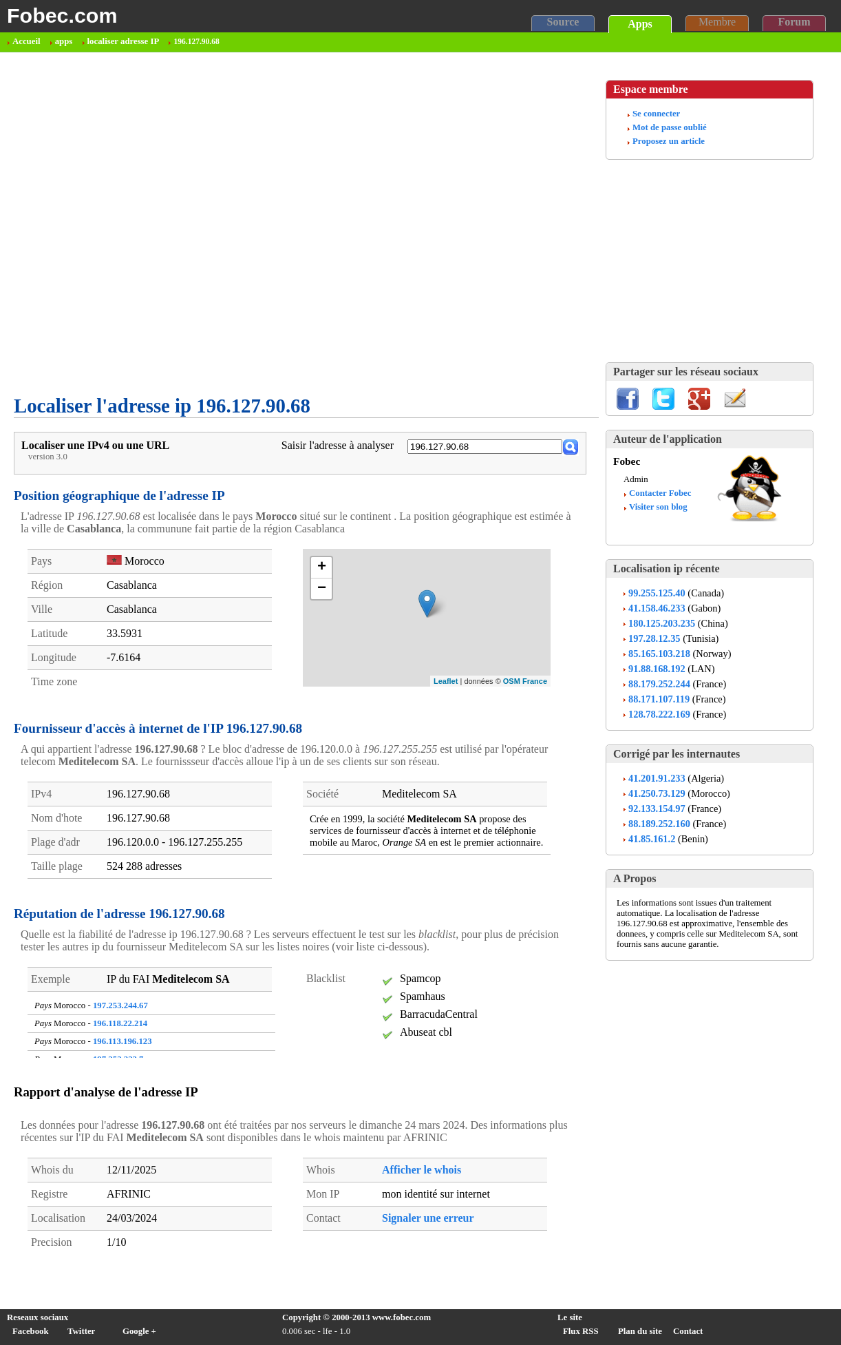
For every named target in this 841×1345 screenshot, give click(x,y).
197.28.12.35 (654, 638)
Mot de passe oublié (669, 127)
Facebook (30, 1331)
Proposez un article (668, 141)
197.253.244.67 (120, 1005)
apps (64, 41)
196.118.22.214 (120, 1023)
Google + (139, 1331)
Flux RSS (581, 1331)
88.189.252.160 (659, 823)
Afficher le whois (421, 1170)
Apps (640, 24)
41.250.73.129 (656, 793)
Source (563, 22)
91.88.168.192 (656, 668)
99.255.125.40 (656, 592)
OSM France (525, 681)
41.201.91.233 (656, 778)
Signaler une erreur (428, 1218)
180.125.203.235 (661, 623)
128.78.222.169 (659, 714)
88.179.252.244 (659, 683)
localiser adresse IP (123, 41)
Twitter (81, 1331)
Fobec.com (62, 15)
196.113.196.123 (122, 1041)
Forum (794, 22)
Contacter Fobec (660, 493)
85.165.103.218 (659, 653)
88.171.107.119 (659, 699)
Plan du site (640, 1331)
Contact (688, 1331)
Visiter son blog (658, 507)
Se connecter (656, 113)
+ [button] (321, 567)
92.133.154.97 (656, 808)
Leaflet (446, 681)
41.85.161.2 (651, 838)
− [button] (321, 588)
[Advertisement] (154, 224)
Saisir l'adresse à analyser (337, 445)
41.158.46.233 (656, 608)
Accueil (26, 41)
